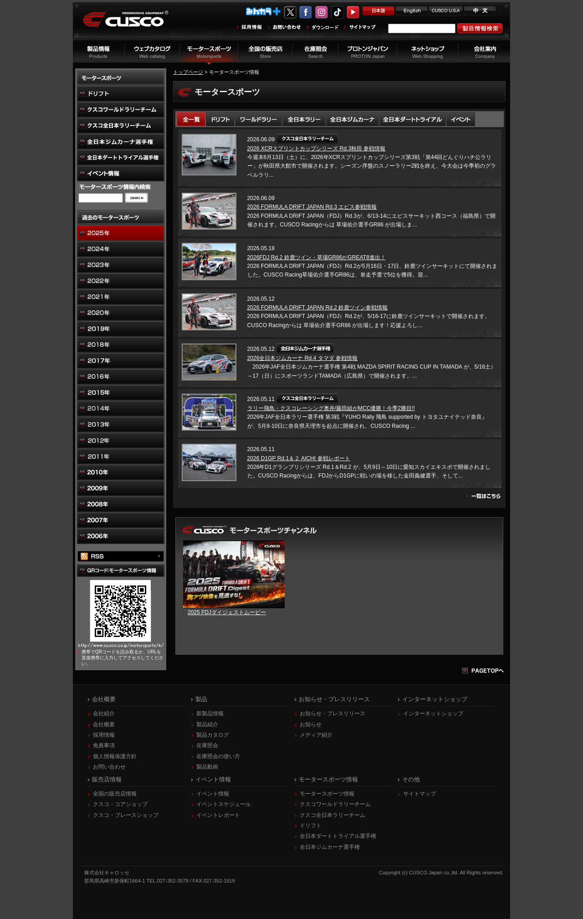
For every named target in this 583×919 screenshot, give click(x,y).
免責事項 (104, 745)
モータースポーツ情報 (327, 794)
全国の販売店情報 (115, 794)
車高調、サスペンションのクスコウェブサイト (132, 24)
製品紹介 (207, 724)
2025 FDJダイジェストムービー (227, 612)
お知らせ (311, 724)
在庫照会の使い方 (218, 756)
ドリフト (311, 825)
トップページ (188, 72)
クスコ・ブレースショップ (126, 815)
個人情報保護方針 (115, 756)
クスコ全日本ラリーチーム (332, 815)
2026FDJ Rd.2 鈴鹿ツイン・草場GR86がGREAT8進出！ (316, 257)
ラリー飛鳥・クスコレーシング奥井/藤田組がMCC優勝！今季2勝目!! (331, 408)
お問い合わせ (109, 767)
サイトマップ (419, 794)
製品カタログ (212, 735)
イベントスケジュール (223, 804)
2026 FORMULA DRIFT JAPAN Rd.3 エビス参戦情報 (312, 207)
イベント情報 (212, 794)
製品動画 (207, 767)
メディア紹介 (316, 735)
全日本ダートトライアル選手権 (338, 836)
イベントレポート (218, 815)
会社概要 (104, 724)
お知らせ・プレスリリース (332, 713)
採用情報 (104, 735)
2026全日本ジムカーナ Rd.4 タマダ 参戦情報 (302, 358)
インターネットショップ (433, 713)
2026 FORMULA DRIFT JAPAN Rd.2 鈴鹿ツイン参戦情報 (317, 307)
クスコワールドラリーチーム (335, 804)
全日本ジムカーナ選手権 (330, 847)
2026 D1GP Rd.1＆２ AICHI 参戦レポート (298, 458)
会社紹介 (104, 713)
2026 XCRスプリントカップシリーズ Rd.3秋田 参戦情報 (316, 148)
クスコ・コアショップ (120, 804)
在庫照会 (207, 745)
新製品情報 (210, 713)
